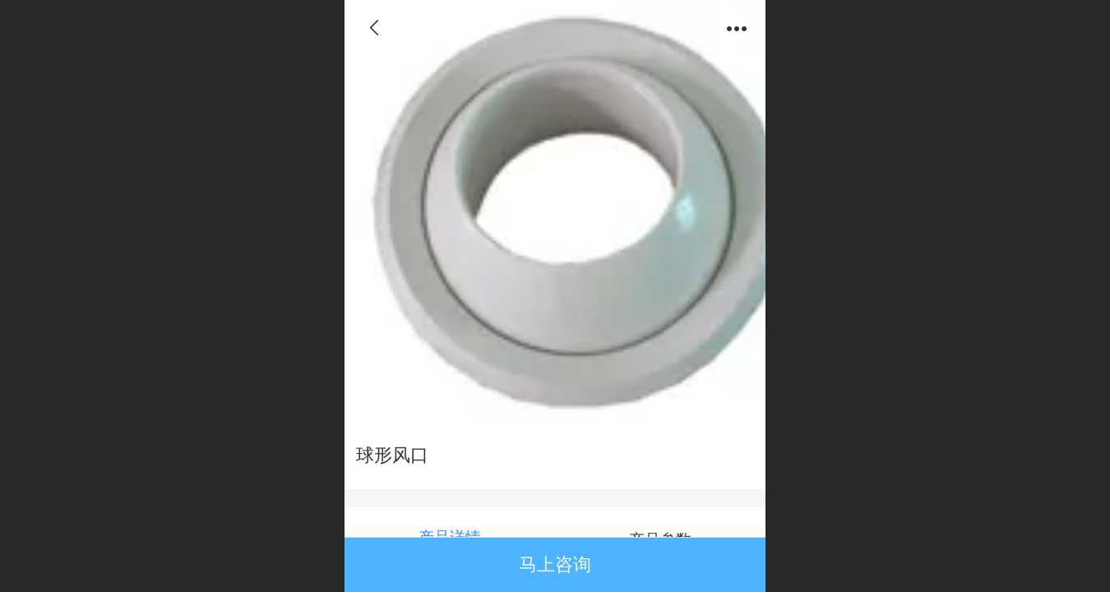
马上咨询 (555, 564)
